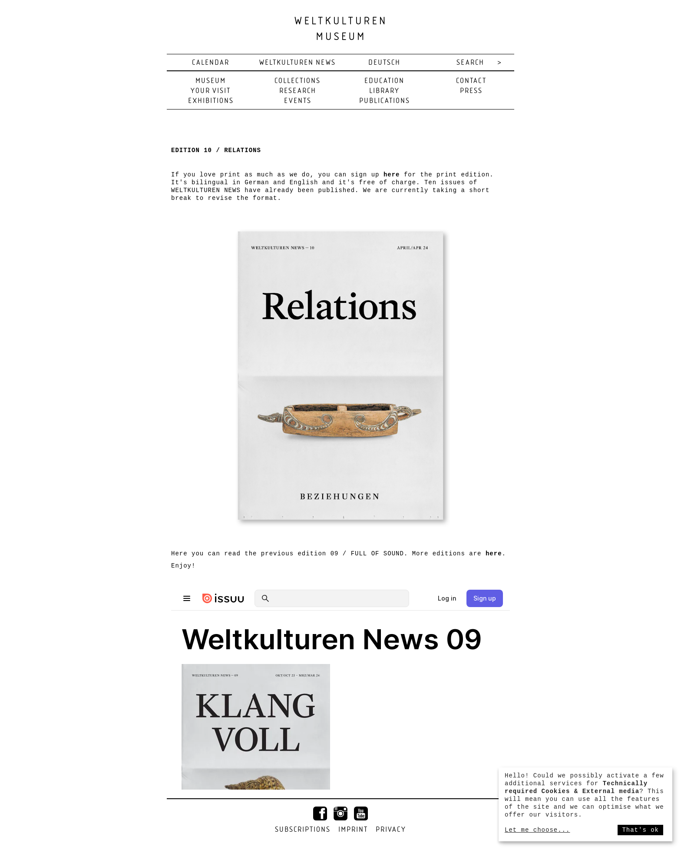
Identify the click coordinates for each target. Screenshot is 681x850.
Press (471, 91)
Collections (297, 81)
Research (297, 91)
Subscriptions (303, 830)
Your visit (211, 91)
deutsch (384, 62)
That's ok (640, 830)
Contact (471, 81)
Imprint (353, 830)
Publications (384, 101)
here (391, 174)
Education (384, 81)
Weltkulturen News (297, 62)
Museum (210, 81)
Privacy (391, 830)
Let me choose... (537, 830)
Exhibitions (211, 101)
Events (297, 101)
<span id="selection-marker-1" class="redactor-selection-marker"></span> (340, 688)
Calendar (210, 62)
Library (384, 91)
